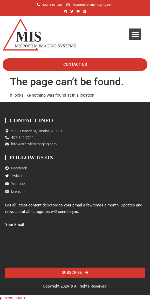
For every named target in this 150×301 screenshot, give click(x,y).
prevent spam (12, 297)
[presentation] (44, 252)
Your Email (14, 225)
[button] (135, 34)
